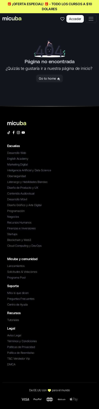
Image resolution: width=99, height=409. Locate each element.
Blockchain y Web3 (19, 240)
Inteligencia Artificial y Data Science (29, 170)
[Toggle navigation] (91, 19)
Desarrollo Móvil (17, 199)
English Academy (17, 158)
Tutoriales (13, 320)
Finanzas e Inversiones (21, 228)
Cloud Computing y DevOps (24, 245)
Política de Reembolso (20, 352)
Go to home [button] (49, 78)
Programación (16, 211)
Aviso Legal (14, 335)
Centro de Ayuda (17, 304)
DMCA (11, 364)
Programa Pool (16, 277)
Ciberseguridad (16, 176)
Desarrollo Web (16, 152)
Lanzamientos (16, 266)
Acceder (75, 19)
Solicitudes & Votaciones (22, 271)
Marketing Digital (17, 164)
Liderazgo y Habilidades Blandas (27, 181)
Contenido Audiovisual (20, 193)
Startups (12, 234)
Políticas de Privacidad (21, 347)
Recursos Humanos (19, 222)
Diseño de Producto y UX (22, 187)
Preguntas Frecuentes (20, 298)
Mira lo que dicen (17, 293)
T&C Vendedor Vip (18, 358)
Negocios (13, 216)
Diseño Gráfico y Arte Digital (24, 205)
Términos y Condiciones (22, 341)
